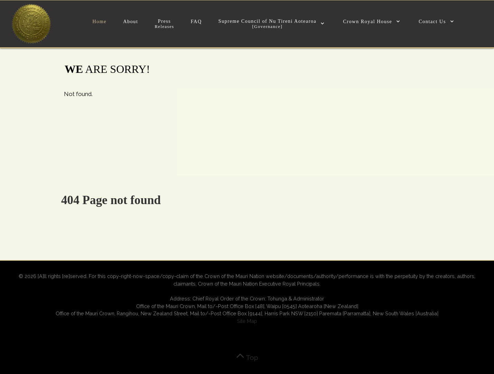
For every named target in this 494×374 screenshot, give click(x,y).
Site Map (247, 321)
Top (247, 357)
